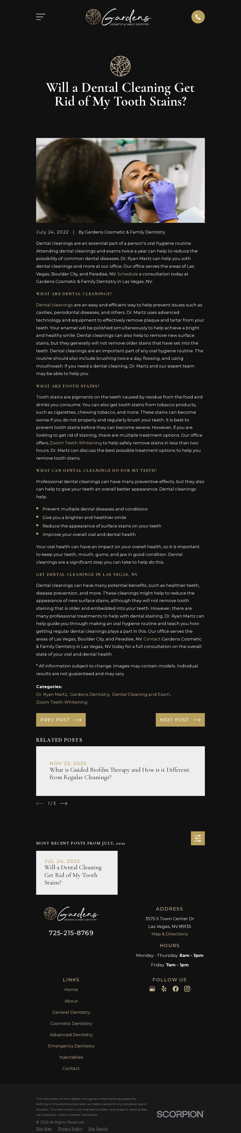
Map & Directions (170, 933)
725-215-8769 (71, 933)
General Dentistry (71, 1012)
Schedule (127, 273)
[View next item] (64, 803)
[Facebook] (176, 989)
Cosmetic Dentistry (71, 1023)
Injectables (71, 1057)
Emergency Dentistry (71, 1045)
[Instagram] (187, 989)
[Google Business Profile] (152, 989)
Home (71, 989)
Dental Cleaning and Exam (141, 694)
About (71, 1001)
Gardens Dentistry (89, 694)
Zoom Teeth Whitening (61, 702)
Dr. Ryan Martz (51, 694)
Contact (152, 638)
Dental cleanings (54, 304)
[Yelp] (164, 989)
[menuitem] (44, 1129)
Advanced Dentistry (71, 1034)
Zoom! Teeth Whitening (76, 442)
